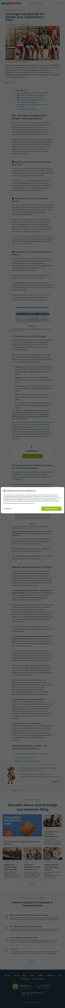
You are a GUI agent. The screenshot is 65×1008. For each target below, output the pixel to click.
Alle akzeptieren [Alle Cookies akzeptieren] (51, 508)
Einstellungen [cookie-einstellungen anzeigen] (7, 508)
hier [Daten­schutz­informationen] (34, 503)
